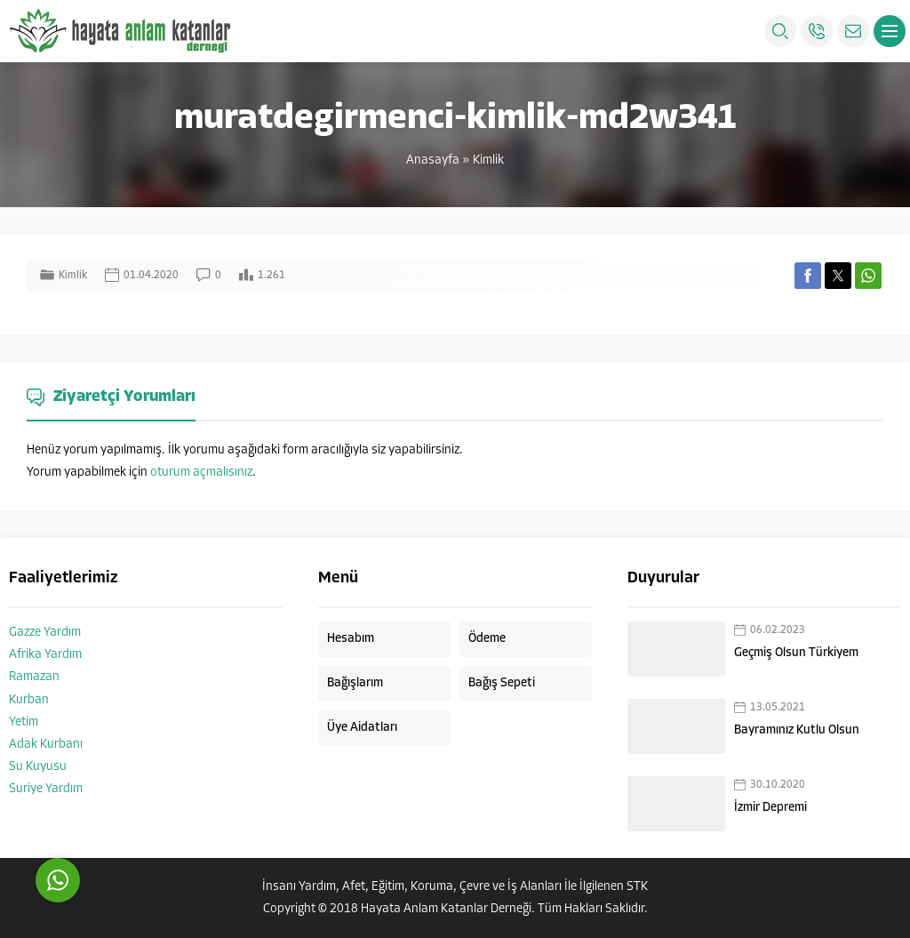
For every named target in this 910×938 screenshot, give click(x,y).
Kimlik (488, 160)
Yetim (23, 722)
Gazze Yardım (45, 632)
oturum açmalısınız (201, 472)
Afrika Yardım (45, 654)
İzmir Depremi (770, 807)
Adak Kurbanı (46, 744)
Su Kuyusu (38, 767)
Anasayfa (432, 160)
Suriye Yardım (46, 789)
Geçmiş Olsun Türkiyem (796, 653)
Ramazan (34, 677)
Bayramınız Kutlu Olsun (796, 730)
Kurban (29, 700)
